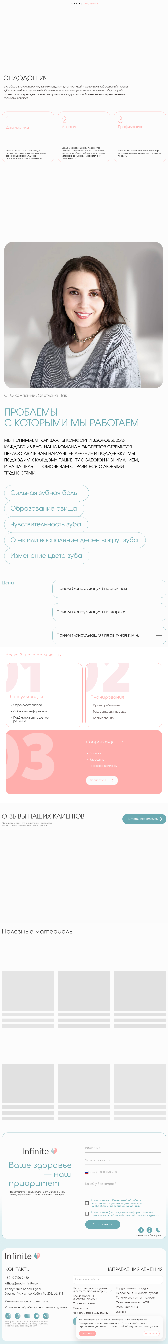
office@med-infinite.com (23, 1283)
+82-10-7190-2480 (17, 1278)
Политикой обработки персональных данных (116, 1202)
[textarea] (123, 1187)
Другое (121, 1311)
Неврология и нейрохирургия (137, 1293)
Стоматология (84, 1303)
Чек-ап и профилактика (90, 1312)
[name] (123, 1148)
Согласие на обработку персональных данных (116, 1204)
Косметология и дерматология (85, 1297)
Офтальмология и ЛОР (132, 1302)
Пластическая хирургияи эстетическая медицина (92, 1290)
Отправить (102, 1224)
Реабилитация (127, 1307)
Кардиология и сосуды (132, 1288)
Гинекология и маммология (136, 1297)
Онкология (80, 1308)
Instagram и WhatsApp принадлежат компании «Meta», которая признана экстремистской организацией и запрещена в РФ (27, 1324)
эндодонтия (91, 3)
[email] (123, 1160)
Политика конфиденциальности (27, 1301)
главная (75, 3)
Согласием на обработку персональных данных (131, 1326)
